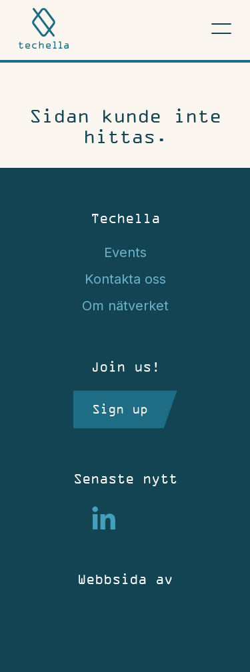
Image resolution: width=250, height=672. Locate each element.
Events (125, 252)
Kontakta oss (125, 279)
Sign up (120, 409)
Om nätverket (125, 306)
